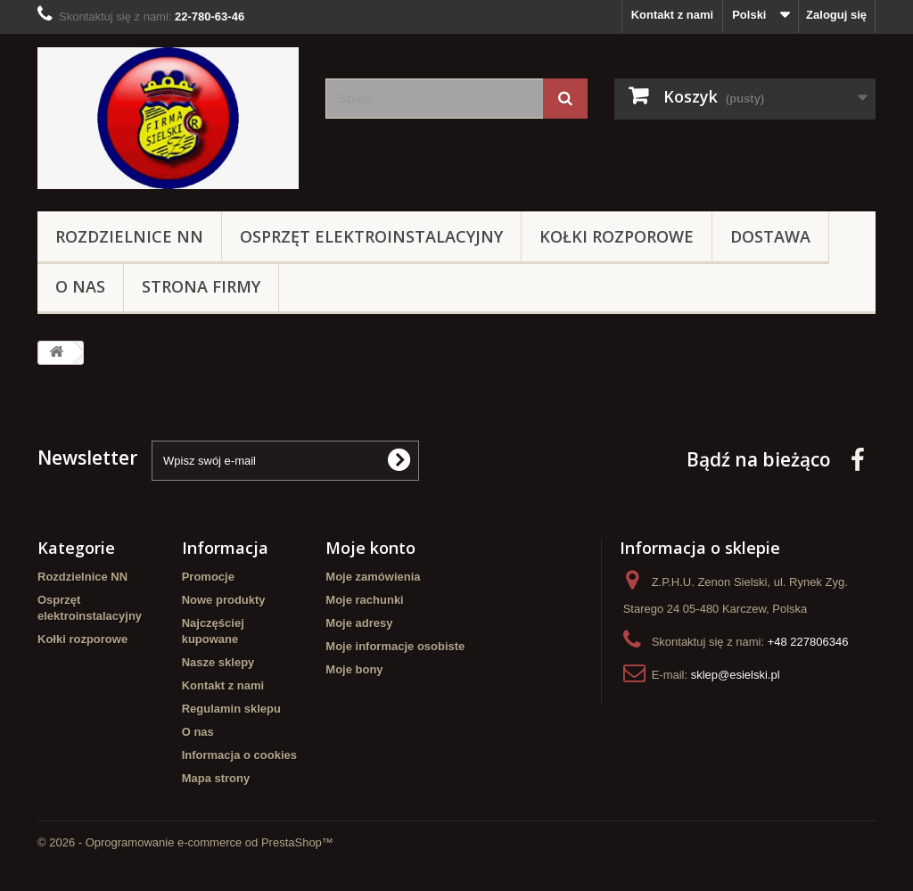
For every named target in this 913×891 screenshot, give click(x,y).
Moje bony (353, 669)
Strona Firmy (201, 286)
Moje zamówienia (372, 576)
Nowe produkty (224, 599)
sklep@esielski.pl (735, 674)
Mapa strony (216, 778)
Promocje (208, 576)
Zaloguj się (836, 14)
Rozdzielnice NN (129, 236)
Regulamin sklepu (231, 708)
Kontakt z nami (672, 14)
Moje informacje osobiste (395, 646)
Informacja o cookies (239, 755)
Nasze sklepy (218, 662)
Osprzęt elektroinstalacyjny (371, 236)
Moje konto (370, 547)
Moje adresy (358, 623)
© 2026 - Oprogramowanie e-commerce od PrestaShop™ (185, 842)
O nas (80, 286)
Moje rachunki (364, 599)
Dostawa (770, 236)
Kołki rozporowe (616, 236)
